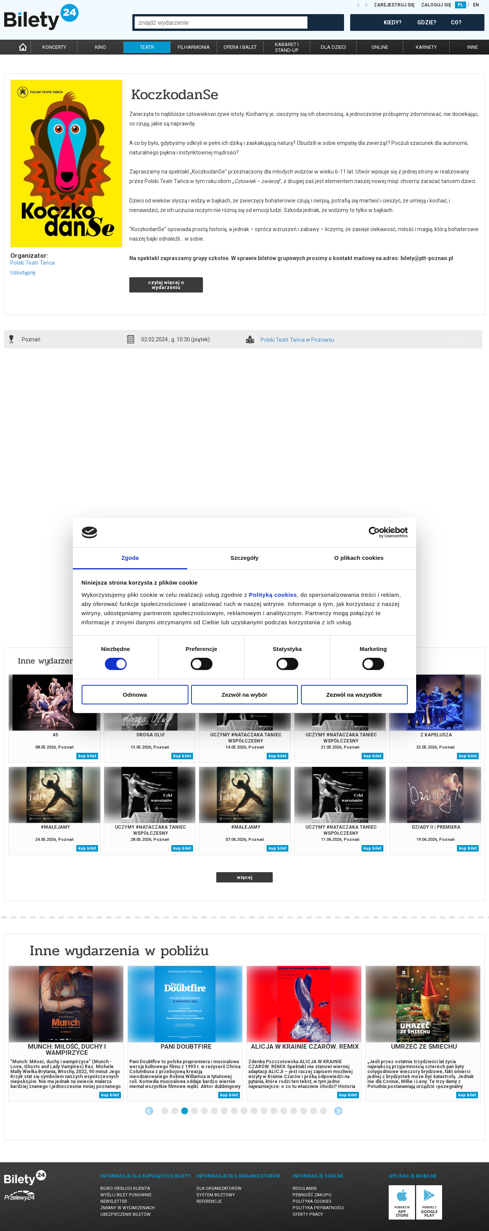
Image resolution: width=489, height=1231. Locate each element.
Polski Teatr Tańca (32, 263)
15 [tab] (304, 1111)
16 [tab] (314, 1111)
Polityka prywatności (318, 1207)
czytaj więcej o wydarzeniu (166, 285)
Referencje (209, 1201)
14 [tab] (294, 1111)
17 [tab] (324, 1111)
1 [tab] (165, 1111)
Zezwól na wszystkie (354, 694)
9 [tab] (244, 1111)
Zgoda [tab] (130, 557)
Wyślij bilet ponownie (125, 1194)
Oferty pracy (308, 1214)
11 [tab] (264, 1111)
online (380, 47)
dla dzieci (333, 47)
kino (100, 47)
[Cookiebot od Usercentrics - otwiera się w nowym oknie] (374, 532)
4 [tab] (195, 1111)
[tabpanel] (66, 1034)
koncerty (54, 47)
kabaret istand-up (287, 47)
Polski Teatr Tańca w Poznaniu (297, 340)
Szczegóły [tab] (244, 557)
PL (460, 5)
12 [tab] (274, 1111)
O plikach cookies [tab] (358, 557)
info (459, 339)
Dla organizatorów (218, 1188)
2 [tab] (175, 1111)
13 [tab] (284, 1111)
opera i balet (240, 47)
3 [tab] (185, 1111)
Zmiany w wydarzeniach (127, 1207)
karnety (426, 47)
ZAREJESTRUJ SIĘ (394, 5)
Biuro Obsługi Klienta (125, 1188)
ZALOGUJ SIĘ (436, 5)
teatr (147, 47)
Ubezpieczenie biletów (125, 1214)
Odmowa (135, 694)
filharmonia (194, 47)
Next (338, 1111)
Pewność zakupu (312, 1194)
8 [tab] (234, 1111)
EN (476, 5)
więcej (245, 877)
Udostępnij (22, 273)
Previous (149, 1111)
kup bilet (87, 756)
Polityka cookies (312, 1201)
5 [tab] (205, 1111)
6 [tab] (215, 1111)
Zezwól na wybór (244, 694)
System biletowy (215, 1194)
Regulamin (305, 1188)
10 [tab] (254, 1111)
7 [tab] (224, 1111)
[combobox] (221, 22)
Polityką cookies (273, 594)
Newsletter (113, 1201)
